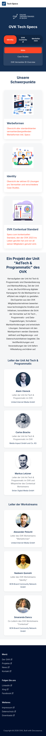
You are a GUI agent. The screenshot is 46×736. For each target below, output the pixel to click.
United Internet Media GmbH (23, 402)
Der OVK (7, 659)
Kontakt (6, 671)
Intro (23, 50)
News (5, 667)
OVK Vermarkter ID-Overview (23, 62)
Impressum (8, 707)
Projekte (7, 663)
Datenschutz (9, 711)
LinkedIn (7, 685)
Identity (10, 40)
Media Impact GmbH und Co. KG (22, 443)
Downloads (8, 715)
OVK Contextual (23, 40)
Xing (5, 689)
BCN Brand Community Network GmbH (23, 585)
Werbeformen (36, 40)
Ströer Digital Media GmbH (23, 491)
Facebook (7, 693)
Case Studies (23, 57)
